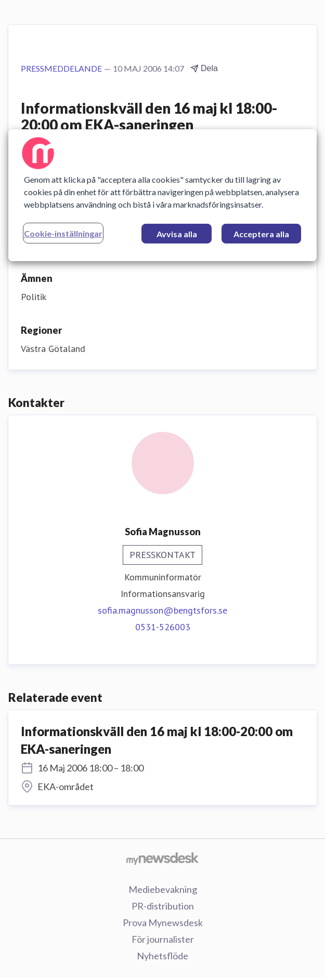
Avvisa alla (177, 234)
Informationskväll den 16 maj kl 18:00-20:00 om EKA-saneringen (157, 740)
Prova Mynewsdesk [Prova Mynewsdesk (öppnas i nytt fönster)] (163, 922)
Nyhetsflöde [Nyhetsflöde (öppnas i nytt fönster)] (162, 955)
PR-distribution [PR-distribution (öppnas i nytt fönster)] (163, 906)
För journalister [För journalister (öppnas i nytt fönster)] (163, 939)
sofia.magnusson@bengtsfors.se (162, 610)
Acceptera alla (261, 234)
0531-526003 (162, 627)
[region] (162, 195)
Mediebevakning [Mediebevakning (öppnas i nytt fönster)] (162, 889)
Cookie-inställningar (63, 233)
